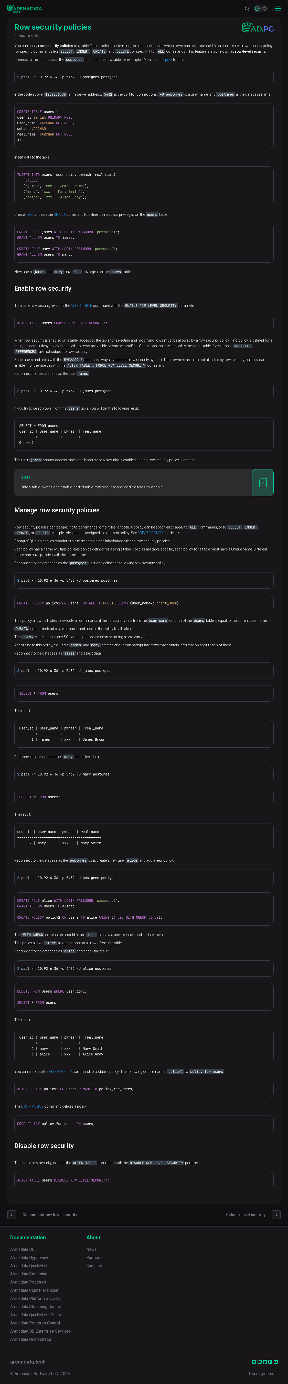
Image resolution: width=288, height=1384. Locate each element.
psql (168, 60)
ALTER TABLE (81, 305)
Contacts (94, 1265)
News (91, 1249)
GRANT (60, 214)
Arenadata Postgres (28, 1282)
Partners (94, 1257)
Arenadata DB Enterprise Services (40, 1331)
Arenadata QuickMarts (30, 1265)
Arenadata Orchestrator (30, 1339)
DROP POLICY (32, 1106)
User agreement (263, 1373)
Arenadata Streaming (28, 1274)
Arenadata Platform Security (35, 1298)
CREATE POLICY (150, 533)
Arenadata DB (22, 1249)
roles (29, 214)
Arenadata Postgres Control (35, 1323)
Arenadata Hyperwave (29, 1257)
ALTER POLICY (60, 1072)
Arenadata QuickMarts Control (36, 1314)
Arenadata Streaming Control (35, 1306)
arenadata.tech (28, 1362)
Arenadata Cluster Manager (34, 1290)
